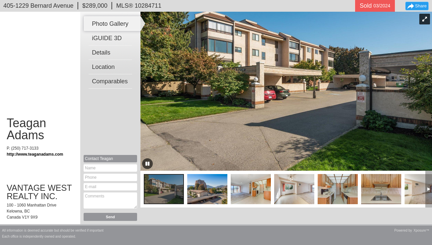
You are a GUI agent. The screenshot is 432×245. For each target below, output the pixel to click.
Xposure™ (421, 230)
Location (103, 67)
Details (101, 52)
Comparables (110, 81)
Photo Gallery (110, 23)
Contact (99, 158)
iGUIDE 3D (107, 38)
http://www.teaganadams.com (35, 154)
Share (421, 5)
